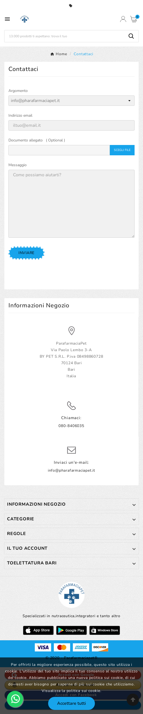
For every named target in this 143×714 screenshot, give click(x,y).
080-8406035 (71, 425)
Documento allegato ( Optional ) (36, 140)
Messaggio (17, 165)
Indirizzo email (20, 115)
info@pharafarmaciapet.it (71, 470)
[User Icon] (123, 19)
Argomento (18, 90)
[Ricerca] (64, 36)
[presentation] (59, 270)
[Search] (131, 36)
